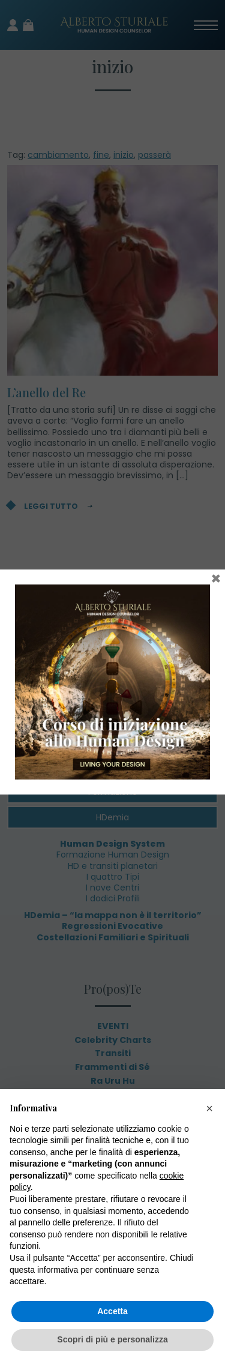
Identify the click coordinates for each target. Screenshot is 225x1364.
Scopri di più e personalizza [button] (112, 1339)
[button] (209, 1108)
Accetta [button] (112, 1311)
